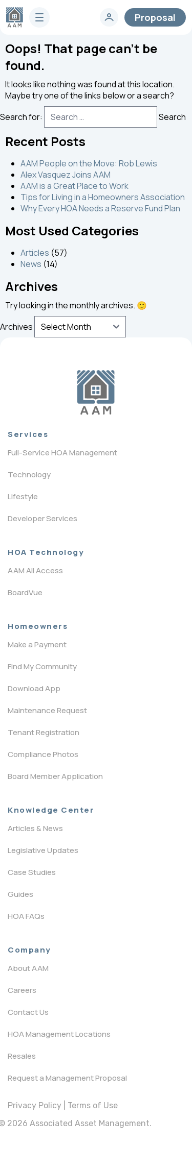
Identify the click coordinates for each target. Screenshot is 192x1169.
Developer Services (42, 518)
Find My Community (42, 666)
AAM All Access (35, 570)
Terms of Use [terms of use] (93, 1105)
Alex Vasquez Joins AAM (65, 174)
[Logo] (96, 392)
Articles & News (35, 828)
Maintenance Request (47, 710)
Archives (16, 326)
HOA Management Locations (59, 1034)
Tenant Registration (43, 732)
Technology (29, 474)
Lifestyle (23, 496)
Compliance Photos (43, 754)
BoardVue (25, 592)
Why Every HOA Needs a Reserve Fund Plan (100, 208)
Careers (22, 990)
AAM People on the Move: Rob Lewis (88, 163)
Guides (20, 894)
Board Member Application (55, 776)
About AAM (28, 968)
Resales (22, 1056)
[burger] (39, 17)
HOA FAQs (26, 916)
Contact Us (28, 1012)
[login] (109, 17)
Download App (34, 688)
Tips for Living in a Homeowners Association (102, 197)
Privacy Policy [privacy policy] (34, 1105)
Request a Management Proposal (67, 1078)
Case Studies (32, 872)
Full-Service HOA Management (62, 452)
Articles (34, 252)
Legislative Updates (43, 850)
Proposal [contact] (155, 17)
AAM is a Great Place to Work (74, 185)
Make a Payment (37, 644)
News (30, 264)
